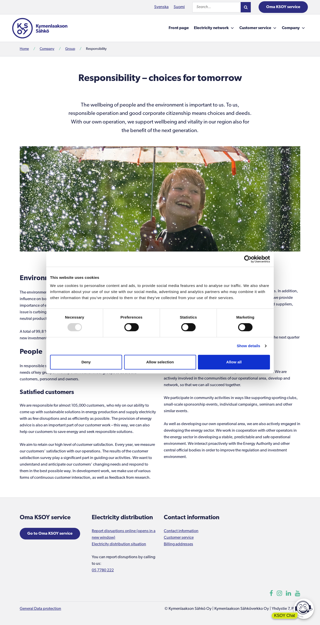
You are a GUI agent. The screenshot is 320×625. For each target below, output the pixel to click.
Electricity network (214, 28)
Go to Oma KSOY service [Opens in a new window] (50, 534)
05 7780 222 (103, 570)
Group (70, 49)
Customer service (258, 28)
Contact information (181, 531)
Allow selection (160, 362)
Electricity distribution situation (119, 544)
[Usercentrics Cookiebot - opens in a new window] (248, 259)
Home (24, 49)
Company (293, 28)
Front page (179, 28)
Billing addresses (178, 544)
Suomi (179, 7)
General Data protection (40, 609)
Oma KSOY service (283, 7)
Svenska (161, 7)
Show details (248, 346)
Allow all (234, 362)
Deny (86, 362)
